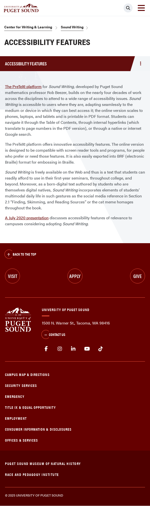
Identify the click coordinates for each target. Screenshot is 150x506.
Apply (74, 275)
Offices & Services (21, 440)
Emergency (14, 396)
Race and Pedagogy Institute (32, 474)
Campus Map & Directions (27, 374)
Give (137, 275)
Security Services (21, 385)
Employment (16, 418)
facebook (46, 348)
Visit (12, 275)
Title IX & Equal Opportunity (30, 407)
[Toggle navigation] (141, 8)
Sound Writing (72, 26)
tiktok (100, 348)
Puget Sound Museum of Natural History (43, 463)
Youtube (87, 348)
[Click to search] (128, 7)
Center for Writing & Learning (28, 26)
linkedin (73, 348)
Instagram (60, 348)
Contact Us (53, 335)
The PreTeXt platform (23, 86)
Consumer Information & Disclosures (38, 429)
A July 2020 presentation (27, 218)
